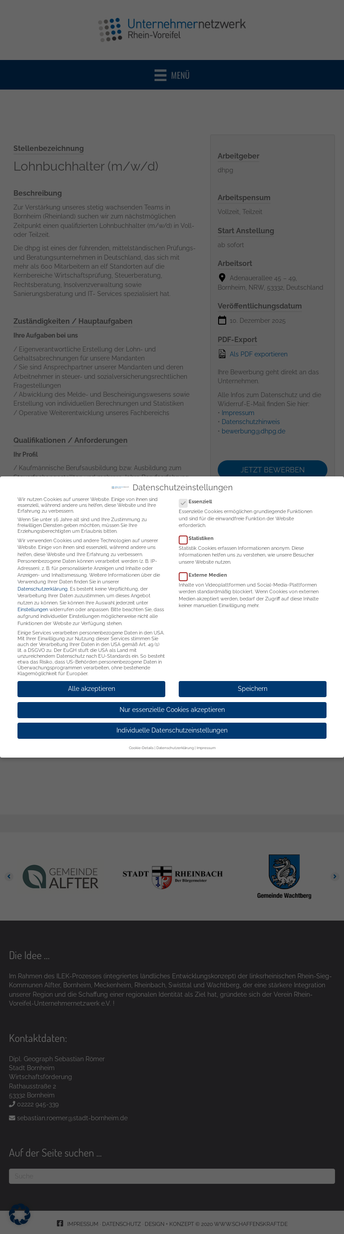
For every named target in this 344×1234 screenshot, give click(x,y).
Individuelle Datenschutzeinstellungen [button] (172, 723)
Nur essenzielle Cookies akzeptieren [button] (172, 703)
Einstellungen (32, 603)
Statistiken (199, 532)
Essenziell (198, 495)
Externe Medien (206, 568)
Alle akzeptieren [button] (91, 682)
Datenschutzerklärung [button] (175, 741)
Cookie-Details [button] (141, 741)
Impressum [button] (206, 741)
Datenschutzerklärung (42, 582)
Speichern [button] (252, 682)
